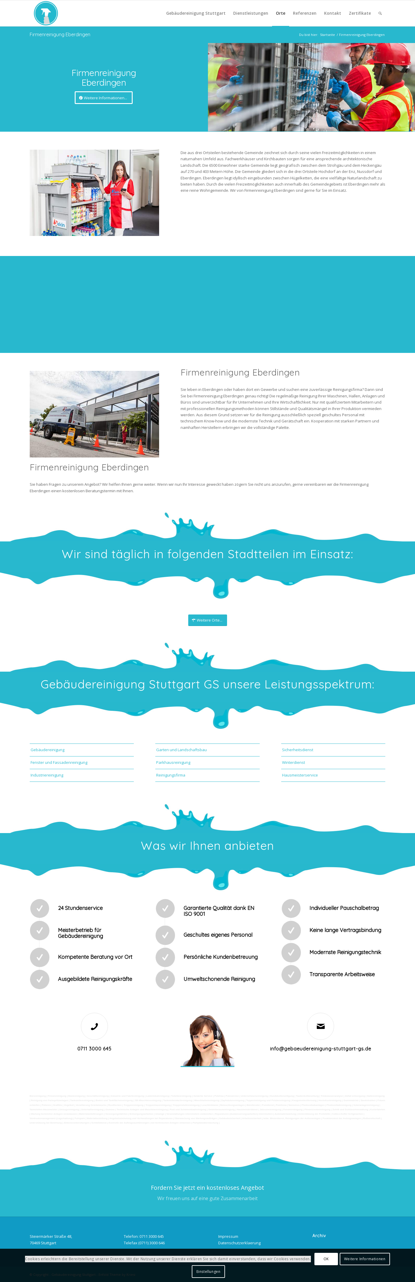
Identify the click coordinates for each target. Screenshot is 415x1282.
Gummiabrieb (351, 1100)
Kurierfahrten (377, 1109)
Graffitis (57, 1105)
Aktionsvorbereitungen (76, 1122)
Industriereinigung (47, 775)
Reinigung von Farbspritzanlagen (49, 1100)
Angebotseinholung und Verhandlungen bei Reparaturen (141, 1118)
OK (326, 1258)
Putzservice (232, 1096)
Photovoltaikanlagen (312, 1105)
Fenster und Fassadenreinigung (59, 762)
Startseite (327, 34)
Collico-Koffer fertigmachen (347, 1114)
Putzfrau (219, 1096)
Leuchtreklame (210, 1105)
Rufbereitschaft (371, 1118)
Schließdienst (98, 1122)
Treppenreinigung (134, 1105)
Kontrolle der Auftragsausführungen (129, 1122)
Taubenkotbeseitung (307, 1096)
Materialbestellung (97, 1118)
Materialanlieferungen (91, 1114)
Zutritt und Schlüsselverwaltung (350, 1109)
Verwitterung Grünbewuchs (91, 1105)
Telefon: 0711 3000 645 (144, 1236)
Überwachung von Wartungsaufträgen (196, 1118)
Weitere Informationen (365, 1258)
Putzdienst (268, 1105)
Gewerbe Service (202, 1096)
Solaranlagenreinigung (366, 1105)
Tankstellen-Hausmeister (43, 1109)
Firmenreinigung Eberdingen (60, 34)
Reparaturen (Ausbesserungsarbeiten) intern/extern (244, 1114)
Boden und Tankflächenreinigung (114, 1100)
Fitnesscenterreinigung (317, 1109)
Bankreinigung (76, 1096)
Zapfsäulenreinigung (232, 1100)
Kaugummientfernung (304, 1100)
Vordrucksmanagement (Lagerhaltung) (51, 1118)
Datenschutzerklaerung (239, 1242)
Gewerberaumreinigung (221, 1109)
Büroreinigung (38, 1096)
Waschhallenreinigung (206, 1100)
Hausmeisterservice (300, 775)
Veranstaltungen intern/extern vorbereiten (189, 1114)
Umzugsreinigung (69, 1109)
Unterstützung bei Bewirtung (46, 1122)
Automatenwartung (285, 1114)
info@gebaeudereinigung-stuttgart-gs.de (320, 1049)
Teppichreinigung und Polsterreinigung (268, 1100)
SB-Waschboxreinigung (148, 1100)
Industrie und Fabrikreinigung (127, 1096)
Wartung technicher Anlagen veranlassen (54, 1114)
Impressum (228, 1236)
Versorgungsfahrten (116, 1114)
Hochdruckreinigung (330, 1100)
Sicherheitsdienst (297, 749)
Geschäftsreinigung (98, 1096)
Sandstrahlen (368, 1100)
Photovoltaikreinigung (338, 1105)
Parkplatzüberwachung (206, 1122)
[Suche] (380, 13)
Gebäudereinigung (47, 749)
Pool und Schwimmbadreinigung (188, 1109)
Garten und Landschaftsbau (181, 749)
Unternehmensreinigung (254, 1096)
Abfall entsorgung (354, 1096)
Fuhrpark (80, 1118)
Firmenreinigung (57, 1096)
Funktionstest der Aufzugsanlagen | (342, 1118)
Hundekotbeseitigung (282, 1096)
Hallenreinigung (376, 1096)
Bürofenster (253, 1105)
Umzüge (159, 1114)
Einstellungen (208, 1271)
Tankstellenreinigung (82, 1100)
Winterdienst (293, 762)
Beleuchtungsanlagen (232, 1105)
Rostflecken (114, 1105)
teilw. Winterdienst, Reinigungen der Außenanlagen (292, 1118)
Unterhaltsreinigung (92, 1109)
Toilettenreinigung (181, 1096)
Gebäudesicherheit (229, 1118)
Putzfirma (281, 1105)
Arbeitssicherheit (251, 1118)
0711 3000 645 (94, 1049)
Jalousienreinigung (270, 1109)
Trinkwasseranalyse (332, 1096)
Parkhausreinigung (173, 762)
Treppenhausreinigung (158, 1105)
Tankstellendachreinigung (177, 1100)
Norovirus (294, 1105)
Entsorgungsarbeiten (141, 1114)
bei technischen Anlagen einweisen (171, 1122)
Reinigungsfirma (170, 775)
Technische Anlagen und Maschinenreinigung (142, 1109)
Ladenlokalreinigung (157, 1096)
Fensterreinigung (292, 1109)
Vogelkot (69, 1105)
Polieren (46, 1105)
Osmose (110, 1109)
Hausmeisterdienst (247, 1109)
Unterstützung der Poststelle (314, 1114)
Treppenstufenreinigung (186, 1105)
